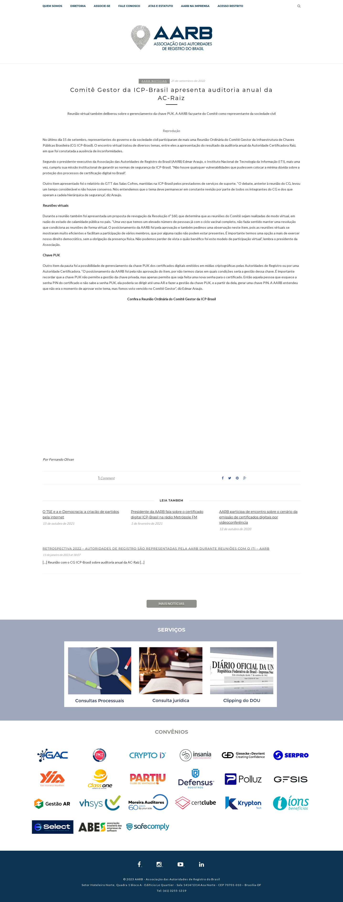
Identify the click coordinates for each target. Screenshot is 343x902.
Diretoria (78, 6)
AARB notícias (154, 81)
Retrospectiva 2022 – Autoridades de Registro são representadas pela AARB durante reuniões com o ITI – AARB (156, 548)
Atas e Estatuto (160, 6)
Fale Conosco (129, 6)
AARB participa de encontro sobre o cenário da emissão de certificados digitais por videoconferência (258, 517)
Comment (106, 478)
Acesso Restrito (230, 6)
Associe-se (102, 6)
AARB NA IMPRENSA (195, 6)
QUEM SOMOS (52, 6)
